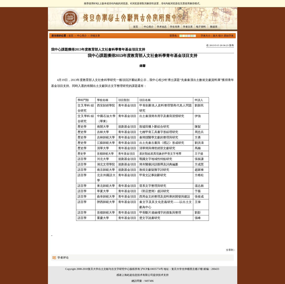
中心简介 (149, 26)
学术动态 (162, 26)
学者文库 (188, 26)
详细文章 (95, 35)
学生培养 (175, 26)
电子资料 (201, 26)
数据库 (213, 26)
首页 (135, 26)
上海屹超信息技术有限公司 (137, 275)
